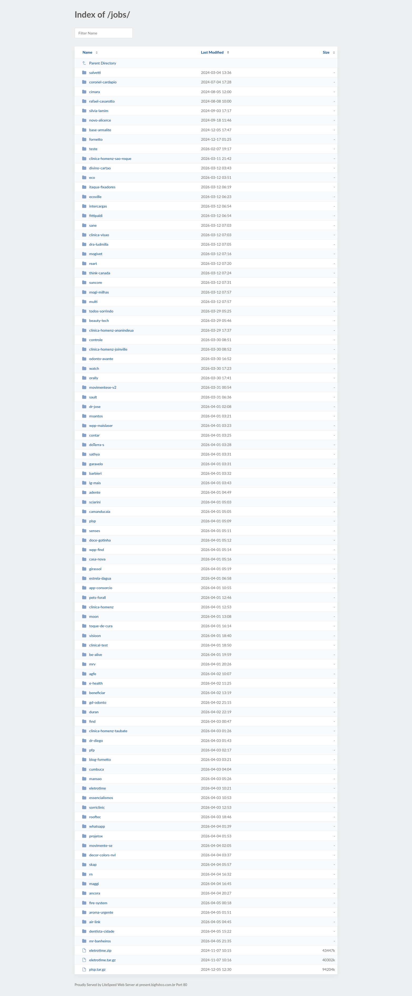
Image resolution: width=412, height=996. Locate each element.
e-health (92, 683)
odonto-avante (97, 358)
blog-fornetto (96, 759)
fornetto (92, 139)
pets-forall (94, 597)
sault (89, 397)
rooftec (91, 817)
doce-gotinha (96, 540)
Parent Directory (99, 63)
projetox (92, 836)
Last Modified (212, 52)
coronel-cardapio (99, 82)
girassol (91, 569)
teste (89, 148)
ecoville (91, 196)
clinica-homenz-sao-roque (106, 158)
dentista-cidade (98, 931)
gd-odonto (94, 702)
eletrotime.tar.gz (99, 960)
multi (89, 301)
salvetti (91, 72)
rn (87, 874)
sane (89, 225)
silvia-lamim (95, 110)
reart (89, 263)
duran (90, 712)
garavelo (92, 464)
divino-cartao (96, 168)
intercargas (94, 206)
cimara (91, 91)
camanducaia (96, 511)
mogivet (92, 253)
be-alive (92, 654)
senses (91, 530)
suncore (92, 282)
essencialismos (97, 797)
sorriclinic (93, 807)
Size (326, 52)
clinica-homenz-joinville (104, 349)
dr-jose (91, 406)
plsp (89, 521)
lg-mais (91, 483)
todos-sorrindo (97, 311)
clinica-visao (95, 234)
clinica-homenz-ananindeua (107, 330)
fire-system (94, 903)
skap (89, 864)
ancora (91, 893)
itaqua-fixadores (98, 187)
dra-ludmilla (95, 244)
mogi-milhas (95, 292)
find (88, 721)
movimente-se (97, 845)
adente (91, 492)
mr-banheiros (96, 941)
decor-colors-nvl (99, 855)
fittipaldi (92, 215)
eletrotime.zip (96, 950)
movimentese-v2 (99, 387)
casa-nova (93, 559)
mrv (88, 664)
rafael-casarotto (98, 101)
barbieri (92, 473)
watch (90, 368)
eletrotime (94, 788)
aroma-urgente (97, 912)
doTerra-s (93, 444)
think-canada (96, 273)
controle (92, 339)
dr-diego (92, 740)
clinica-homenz (98, 607)
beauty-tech (95, 320)
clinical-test (95, 645)
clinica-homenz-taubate (104, 731)
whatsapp (93, 826)
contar (91, 435)
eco (88, 177)
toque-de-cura (97, 626)
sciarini (91, 502)
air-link (91, 921)
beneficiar (93, 692)
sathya (91, 454)
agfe (89, 673)
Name (87, 52)
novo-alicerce (96, 120)
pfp (88, 750)
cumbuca (93, 769)
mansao (92, 778)
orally (90, 378)
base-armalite (96, 130)
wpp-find (93, 549)
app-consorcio (97, 587)
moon (90, 616)
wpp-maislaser (97, 425)
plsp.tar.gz (94, 969)
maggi (90, 883)
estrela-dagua (96, 578)
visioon (91, 635)
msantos (92, 416)
